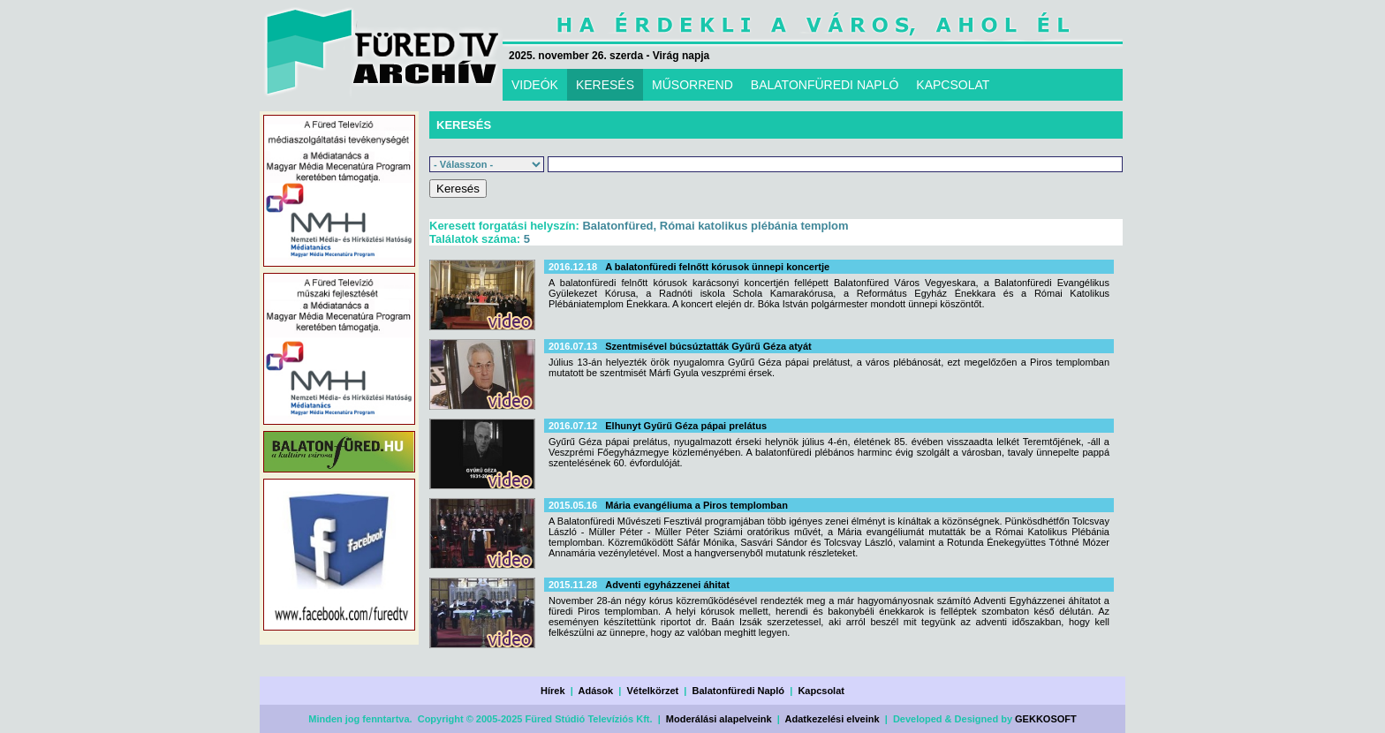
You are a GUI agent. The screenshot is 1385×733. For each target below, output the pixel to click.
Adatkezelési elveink (832, 719)
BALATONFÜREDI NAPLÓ (825, 85)
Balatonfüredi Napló (738, 690)
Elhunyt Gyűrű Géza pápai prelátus (686, 425)
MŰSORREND (692, 85)
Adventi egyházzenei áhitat (667, 584)
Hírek (553, 690)
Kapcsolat (821, 690)
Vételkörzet (653, 690)
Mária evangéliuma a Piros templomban (696, 505)
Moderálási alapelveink (719, 719)
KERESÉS (605, 85)
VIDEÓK (534, 85)
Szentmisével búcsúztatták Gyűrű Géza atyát (708, 346)
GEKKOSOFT (1046, 719)
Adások (595, 690)
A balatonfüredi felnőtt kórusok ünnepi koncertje (717, 266)
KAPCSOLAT (952, 85)
